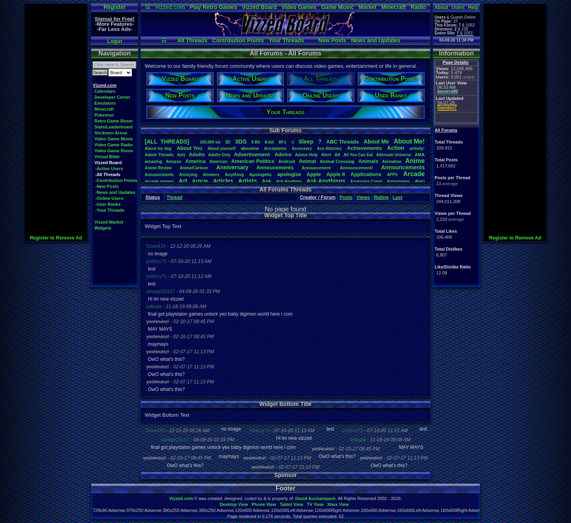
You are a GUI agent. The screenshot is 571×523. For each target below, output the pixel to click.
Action (395, 148)
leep (306, 141)
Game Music (337, 7)
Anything (234, 174)
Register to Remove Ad (56, 238)
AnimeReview (158, 168)
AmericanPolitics (252, 161)
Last (397, 197)
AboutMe (376, 141)
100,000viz (210, 142)
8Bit (255, 142)
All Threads (192, 40)
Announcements (403, 167)
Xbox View (338, 504)
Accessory (302, 148)
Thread (174, 197)
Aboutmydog (158, 148)
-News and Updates (115, 192)
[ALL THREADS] (167, 141)
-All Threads (108, 174)
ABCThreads (342, 142)
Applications (366, 174)
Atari (420, 181)
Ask (266, 181)
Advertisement (252, 154)
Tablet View (291, 504)
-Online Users (109, 198)
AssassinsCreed (366, 181)
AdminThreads (159, 155)
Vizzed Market (108, 222)
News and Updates (375, 40)
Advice (283, 154)
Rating (381, 197)
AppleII (335, 174)
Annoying (188, 174)
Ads (181, 154)
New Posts (332, 40)
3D (227, 142)
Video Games (299, 7)
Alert (326, 154)
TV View (315, 504)
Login (114, 41)
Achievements (364, 148)
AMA (420, 154)
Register (114, 7)
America (195, 161)
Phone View (263, 504)
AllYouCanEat (358, 155)
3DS (241, 141)
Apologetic (260, 174)
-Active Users (109, 168)
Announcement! (356, 167)
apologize (289, 174)
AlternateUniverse (393, 155)
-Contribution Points (116, 180)
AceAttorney (329, 148)
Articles (223, 181)
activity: (417, 148)
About (441, 7)
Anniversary (232, 167)
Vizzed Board (259, 7)
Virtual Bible (107, 156)
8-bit (269, 142)
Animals (368, 161)
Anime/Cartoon (194, 168)
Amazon (174, 161)
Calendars (104, 91)
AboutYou (189, 148)
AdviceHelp (306, 155)
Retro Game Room (113, 121)
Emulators (105, 103)
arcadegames (159, 181)
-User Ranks (108, 204)
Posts (346, 197)
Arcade (414, 174)
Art (183, 180)
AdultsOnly (219, 155)
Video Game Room (113, 150)
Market (367, 7)
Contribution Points (238, 40)
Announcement (317, 168)
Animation (392, 161)
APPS (392, 174)
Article (200, 181)
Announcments (159, 174)
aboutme (250, 148)
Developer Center (112, 97)
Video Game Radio (113, 144)
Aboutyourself (221, 148)
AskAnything (288, 181)
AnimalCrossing (337, 161)
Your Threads (286, 40)
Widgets (102, 228)
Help (473, 7)
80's (282, 142)
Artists (247, 180)
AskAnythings (326, 181)
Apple (314, 174)
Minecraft (393, 7)
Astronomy (398, 181)
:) (292, 142)
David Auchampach (315, 498)
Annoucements (275, 168)
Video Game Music (113, 138)
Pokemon (104, 115)
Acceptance (275, 148)
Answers (211, 174)
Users (458, 7)
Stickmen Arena (110, 132)
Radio (418, 7)
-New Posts (107, 186)
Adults (197, 154)
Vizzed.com (170, 7)
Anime (415, 160)
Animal (307, 161)
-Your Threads (110, 210)
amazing (153, 161)
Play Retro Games (213, 7)
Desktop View (234, 504)
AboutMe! (409, 141)
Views (363, 197)
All (337, 154)
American (218, 161)
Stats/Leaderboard (113, 127)
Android (286, 161)
